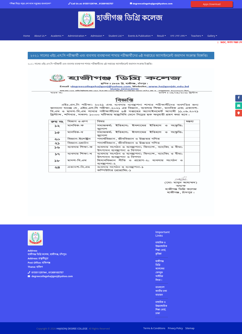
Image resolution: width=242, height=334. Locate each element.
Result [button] (160, 35)
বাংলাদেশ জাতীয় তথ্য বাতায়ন (161, 291)
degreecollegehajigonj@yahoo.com (153, 3)
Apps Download (211, 4)
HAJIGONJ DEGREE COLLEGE (71, 328)
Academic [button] (56, 35)
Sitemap (189, 328)
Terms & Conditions (154, 328)
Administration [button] (76, 35)
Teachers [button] (196, 35)
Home (27, 35)
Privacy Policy (175, 328)
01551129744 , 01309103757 (98, 3)
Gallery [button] (211, 35)
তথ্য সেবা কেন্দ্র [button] (177, 35)
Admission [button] (96, 35)
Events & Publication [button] (139, 35)
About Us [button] (39, 35)
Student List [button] (115, 35)
